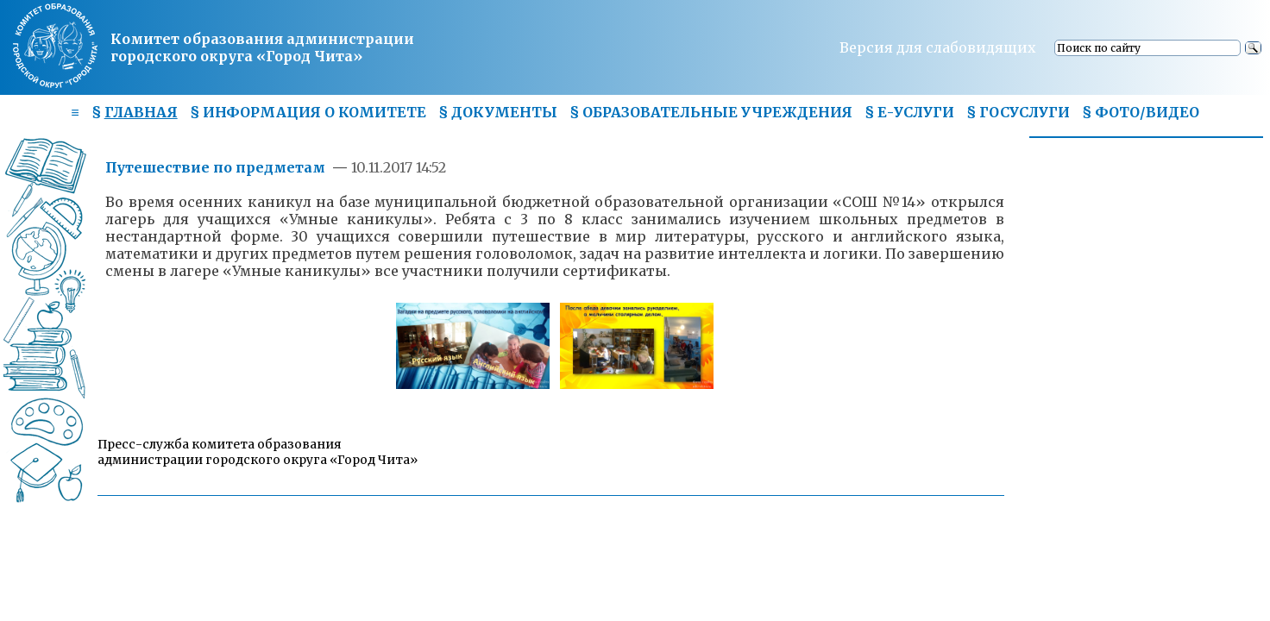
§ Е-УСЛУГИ (909, 112)
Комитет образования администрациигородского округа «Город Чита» (262, 47)
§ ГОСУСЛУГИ (1018, 112)
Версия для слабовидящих (937, 47)
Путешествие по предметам (217, 167)
